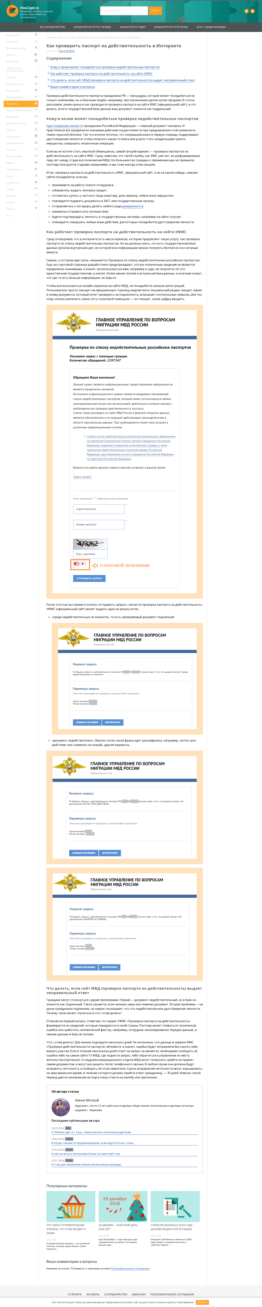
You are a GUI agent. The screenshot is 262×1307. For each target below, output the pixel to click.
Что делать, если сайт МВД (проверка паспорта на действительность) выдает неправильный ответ (122, 80)
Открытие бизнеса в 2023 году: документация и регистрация (172, 1227)
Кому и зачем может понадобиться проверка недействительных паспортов (105, 67)
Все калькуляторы (52, 27)
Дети (68, 1128)
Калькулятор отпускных (171, 27)
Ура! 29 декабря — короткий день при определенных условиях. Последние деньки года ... (118, 1242)
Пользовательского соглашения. (130, 1268)
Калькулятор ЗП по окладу (92, 27)
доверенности (132, 206)
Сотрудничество (115, 1294)
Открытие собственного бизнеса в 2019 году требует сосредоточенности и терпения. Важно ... (171, 1242)
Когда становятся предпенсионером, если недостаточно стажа (93, 1143)
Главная (51, 37)
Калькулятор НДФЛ (133, 27)
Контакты (92, 1294)
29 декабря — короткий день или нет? (118, 1227)
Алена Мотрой (67, 50)
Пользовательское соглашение (172, 1294)
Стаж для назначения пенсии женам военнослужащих (87, 1164)
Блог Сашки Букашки (211, 27)
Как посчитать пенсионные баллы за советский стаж (87, 1153)
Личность (64, 37)
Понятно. (202, 1302)
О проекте (75, 1294)
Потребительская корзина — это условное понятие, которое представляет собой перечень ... (68, 1246)
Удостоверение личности (64, 126)
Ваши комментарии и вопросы (72, 87)
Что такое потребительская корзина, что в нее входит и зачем (66, 1229)
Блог (9, 215)
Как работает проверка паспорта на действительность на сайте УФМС (101, 74)
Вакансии (139, 1294)
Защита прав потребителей (14, 69)
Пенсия (69, 1139)
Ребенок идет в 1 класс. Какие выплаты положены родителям (92, 1132)
